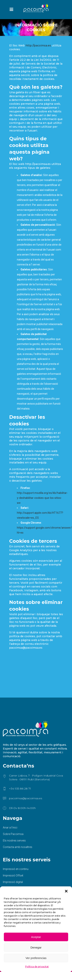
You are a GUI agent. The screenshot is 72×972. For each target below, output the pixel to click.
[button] (66, 891)
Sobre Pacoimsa (13, 809)
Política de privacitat (37, 966)
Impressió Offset (13, 851)
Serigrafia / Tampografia (17, 870)
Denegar (36, 947)
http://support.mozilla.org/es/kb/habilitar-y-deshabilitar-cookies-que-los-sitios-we (42, 497)
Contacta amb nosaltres (17, 822)
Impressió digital (13, 857)
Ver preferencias (36, 958)
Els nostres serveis (14, 816)
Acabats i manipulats (15, 883)
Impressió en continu (15, 844)
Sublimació (10, 877)
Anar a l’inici (10, 803)
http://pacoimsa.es (38, 45)
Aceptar (36, 937)
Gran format (10, 864)
